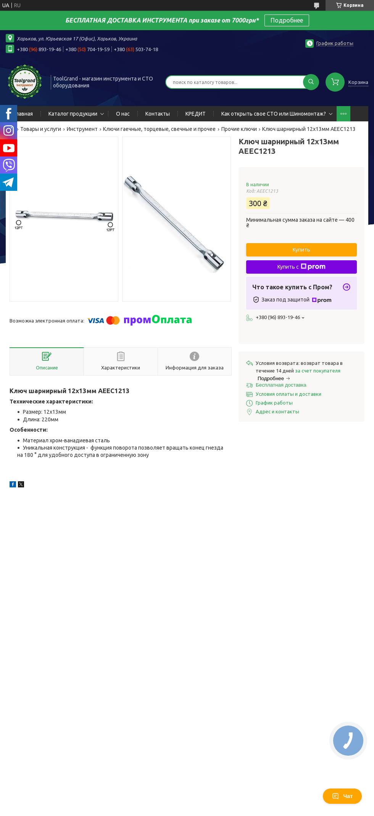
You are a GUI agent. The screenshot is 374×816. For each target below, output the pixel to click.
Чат (342, 796)
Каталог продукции (72, 113)
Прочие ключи (239, 129)
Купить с (301, 266)
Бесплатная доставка (281, 385)
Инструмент (82, 129)
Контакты (157, 113)
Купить (301, 250)
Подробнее (287, 20)
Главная (23, 113)
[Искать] (311, 82)
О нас (123, 113)
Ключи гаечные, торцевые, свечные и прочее (159, 129)
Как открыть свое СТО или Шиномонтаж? (273, 113)
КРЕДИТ (195, 113)
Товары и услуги (40, 129)
